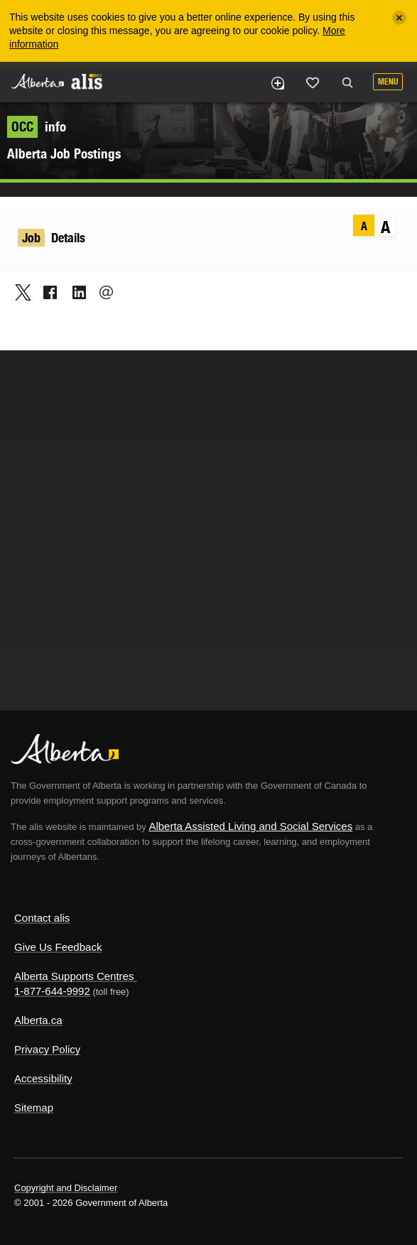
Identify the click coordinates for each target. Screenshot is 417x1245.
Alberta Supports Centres (74, 976)
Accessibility (43, 1078)
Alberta (38, 81)
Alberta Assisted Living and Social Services (250, 826)
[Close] (399, 18)
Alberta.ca (38, 1020)
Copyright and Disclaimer (65, 1187)
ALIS (86, 81)
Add (277, 83)
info (36, 126)
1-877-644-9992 (52, 991)
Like (312, 82)
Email (102, 292)
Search (347, 83)
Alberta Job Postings (64, 153)
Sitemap (33, 1107)
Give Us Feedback (58, 947)
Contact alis (42, 918)
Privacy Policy (47, 1049)
